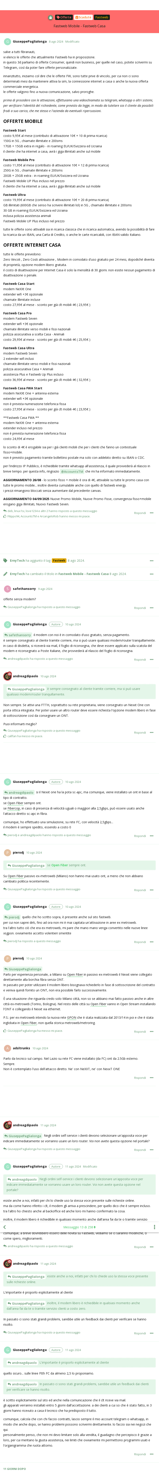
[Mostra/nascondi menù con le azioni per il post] (152, 25)
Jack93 (14, 1120)
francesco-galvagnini (25, 386)
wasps (16, 755)
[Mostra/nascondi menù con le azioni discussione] (154, 5)
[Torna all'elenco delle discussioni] (4, 5)
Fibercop (62, 303)
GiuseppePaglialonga (28, 54)
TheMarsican (22, 792)
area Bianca (111, 699)
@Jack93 (10, 1456)
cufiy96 (14, 511)
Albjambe (19, 677)
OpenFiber (44, 699)
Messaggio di (79, 5)
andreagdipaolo (24, 140)
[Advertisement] (83, 352)
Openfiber (34, 1401)
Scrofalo (15, 996)
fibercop (97, 288)
